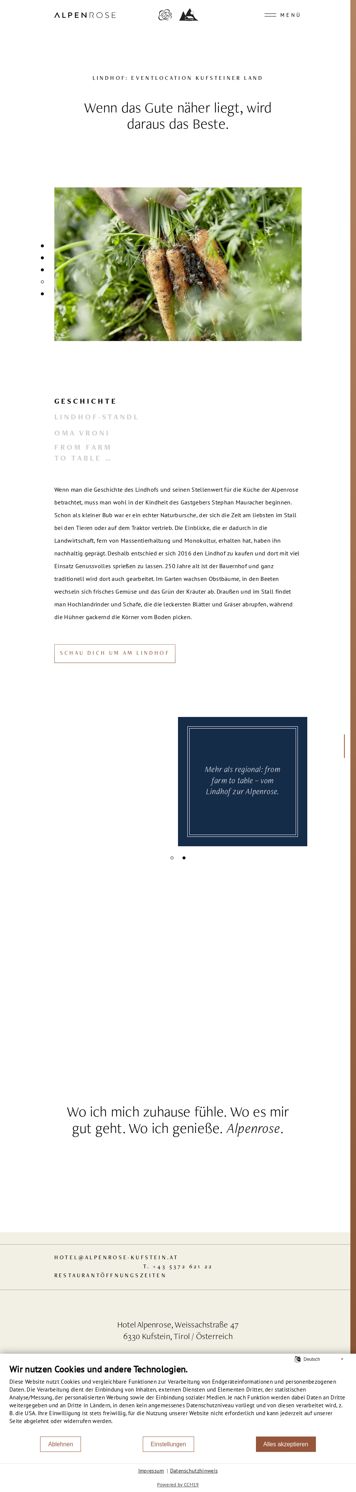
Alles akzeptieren (285, 1444)
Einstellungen (168, 1444)
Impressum (151, 1470)
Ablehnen (60, 1444)
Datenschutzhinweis (194, 1470)
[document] (178, 1400)
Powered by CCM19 (178, 1485)
